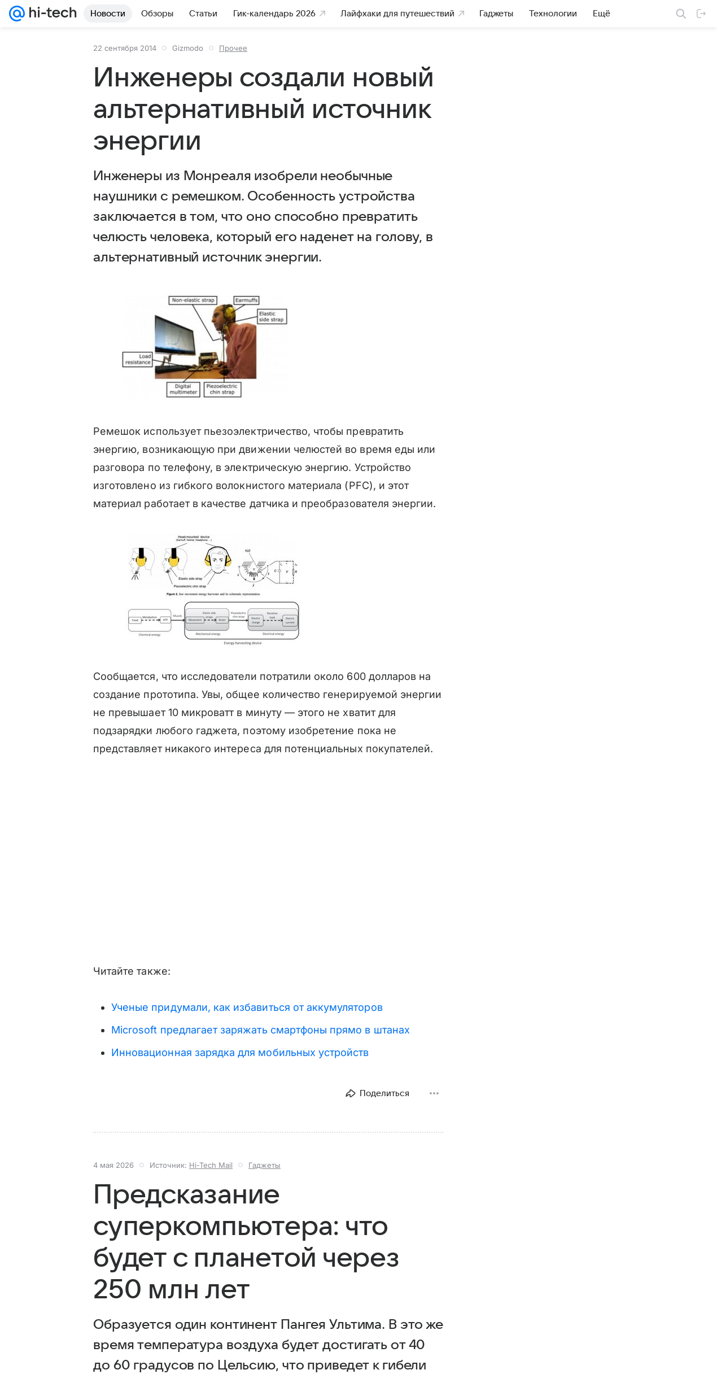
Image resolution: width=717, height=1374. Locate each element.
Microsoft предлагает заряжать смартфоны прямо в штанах (260, 1030)
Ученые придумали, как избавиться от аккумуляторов (247, 1007)
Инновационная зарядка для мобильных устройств (240, 1052)
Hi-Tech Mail (211, 1165)
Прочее (233, 48)
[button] (209, 345)
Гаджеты (264, 1165)
